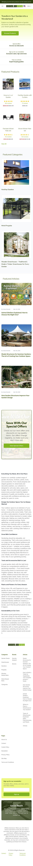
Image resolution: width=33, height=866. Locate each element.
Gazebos (3, 666)
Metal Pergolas (6, 226)
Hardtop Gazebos (7, 189)
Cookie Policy (5, 747)
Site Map (4, 758)
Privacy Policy (5, 754)
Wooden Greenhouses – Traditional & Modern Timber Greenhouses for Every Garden (15, 264)
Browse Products (10, 33)
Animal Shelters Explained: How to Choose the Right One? (27, 697)
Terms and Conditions (7, 762)
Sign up (16, 794)
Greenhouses (5, 662)
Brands (14, 664)
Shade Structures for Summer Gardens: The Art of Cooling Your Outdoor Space (27, 663)
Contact (3, 743)
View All (3, 144)
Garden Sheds (5, 658)
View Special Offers (16, 446)
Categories (4, 684)
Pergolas (3, 669)
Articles (25, 725)
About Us (4, 739)
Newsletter (4, 751)
